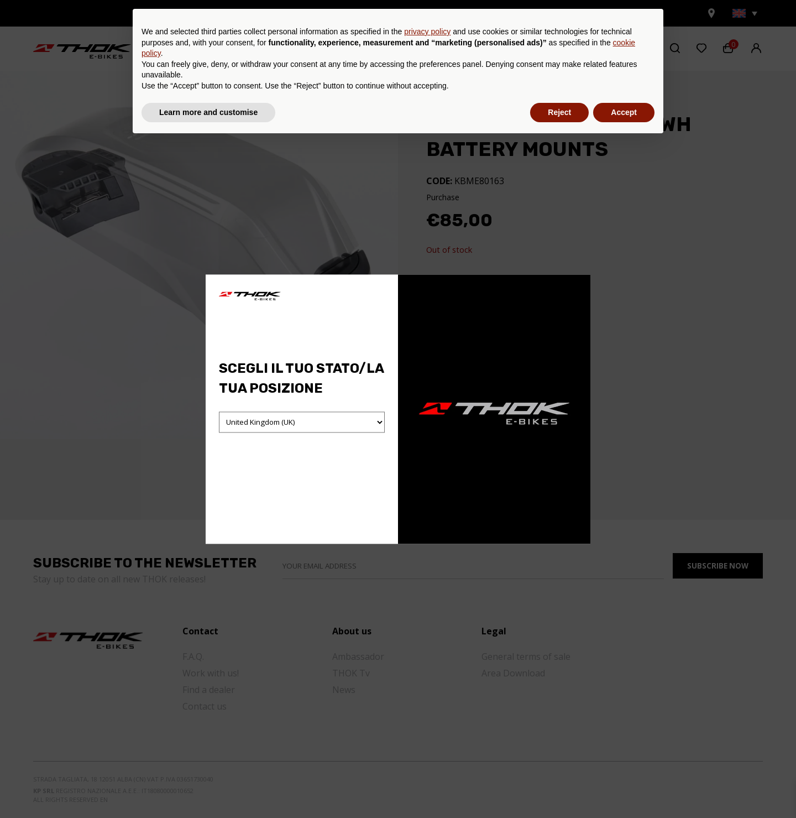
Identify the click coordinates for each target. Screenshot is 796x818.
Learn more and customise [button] (208, 787)
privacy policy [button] (427, 707)
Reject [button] (559, 787)
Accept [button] (624, 787)
